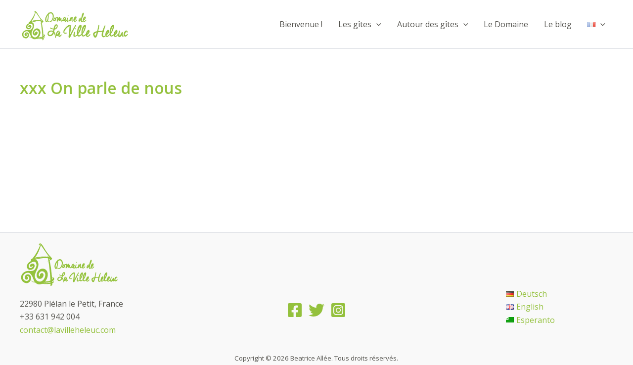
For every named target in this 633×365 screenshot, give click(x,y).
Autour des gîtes (432, 24)
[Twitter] (316, 310)
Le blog (558, 24)
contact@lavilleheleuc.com (68, 329)
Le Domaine (506, 24)
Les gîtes (359, 24)
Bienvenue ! (300, 24)
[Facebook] (295, 310)
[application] (376, 24)
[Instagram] (338, 310)
